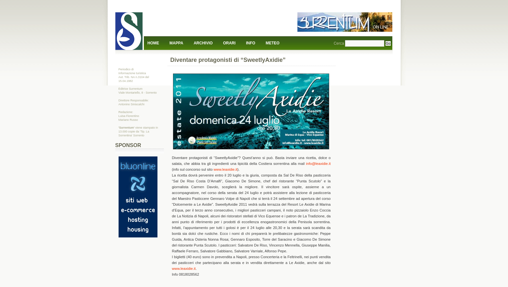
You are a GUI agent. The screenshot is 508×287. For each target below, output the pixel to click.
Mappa (176, 43)
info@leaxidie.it (318, 164)
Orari (229, 43)
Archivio (203, 43)
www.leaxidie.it (225, 169)
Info (250, 43)
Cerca (339, 43)
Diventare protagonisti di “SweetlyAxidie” (228, 60)
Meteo (273, 43)
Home (153, 43)
